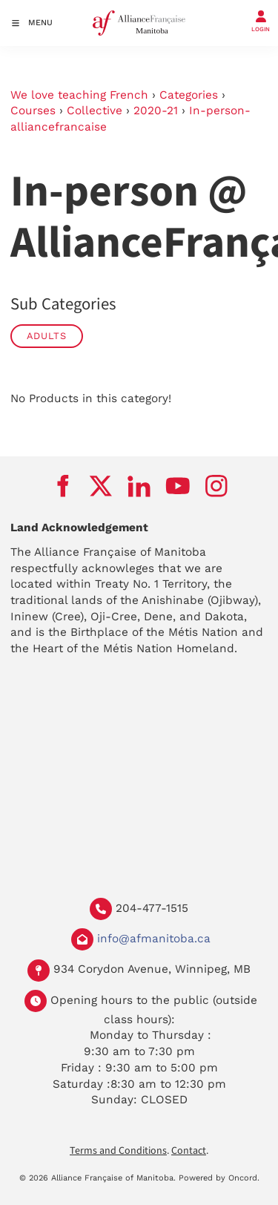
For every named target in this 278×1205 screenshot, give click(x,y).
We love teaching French (79, 95)
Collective (94, 110)
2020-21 (155, 110)
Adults (47, 335)
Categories (188, 95)
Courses (33, 110)
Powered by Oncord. (219, 1178)
